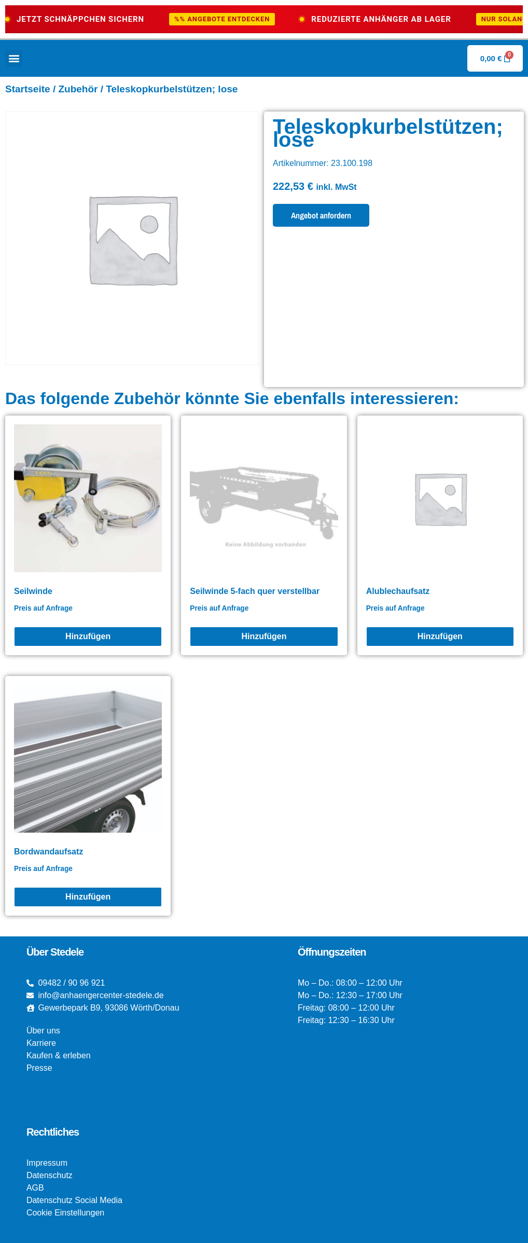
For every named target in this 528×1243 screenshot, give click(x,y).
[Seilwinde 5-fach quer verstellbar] (264, 636)
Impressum (46, 1162)
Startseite (27, 89)
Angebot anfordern (321, 215)
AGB (35, 1187)
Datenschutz (49, 1175)
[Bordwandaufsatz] (88, 897)
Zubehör (78, 89)
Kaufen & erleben (58, 1055)
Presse (39, 1068)
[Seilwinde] (88, 636)
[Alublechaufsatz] (440, 636)
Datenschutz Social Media (74, 1200)
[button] (13, 58)
